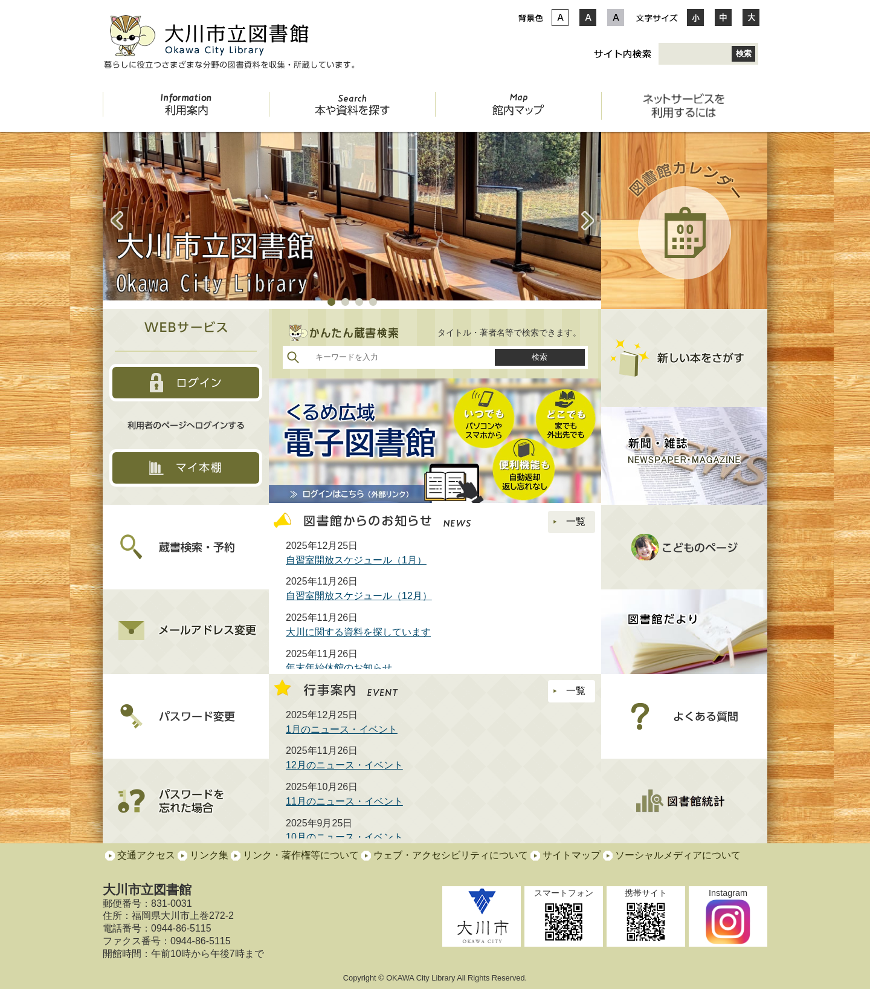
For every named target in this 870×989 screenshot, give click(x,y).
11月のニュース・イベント (344, 801)
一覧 (566, 521)
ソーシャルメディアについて (678, 855)
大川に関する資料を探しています (358, 632)
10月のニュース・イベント (344, 837)
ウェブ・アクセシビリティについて (450, 855)
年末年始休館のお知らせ (339, 668)
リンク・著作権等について (301, 855)
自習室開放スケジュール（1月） (356, 560)
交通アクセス (146, 855)
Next (587, 220)
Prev (116, 220)
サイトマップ (572, 855)
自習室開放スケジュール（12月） (359, 596)
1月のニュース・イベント (342, 729)
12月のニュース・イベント (344, 765)
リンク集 (209, 855)
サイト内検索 (622, 53)
